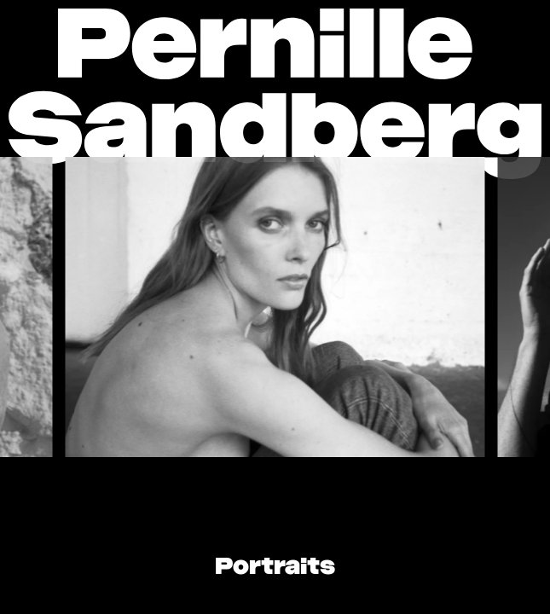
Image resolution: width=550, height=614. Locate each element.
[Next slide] (453, 307)
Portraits (275, 568)
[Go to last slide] (96, 307)
